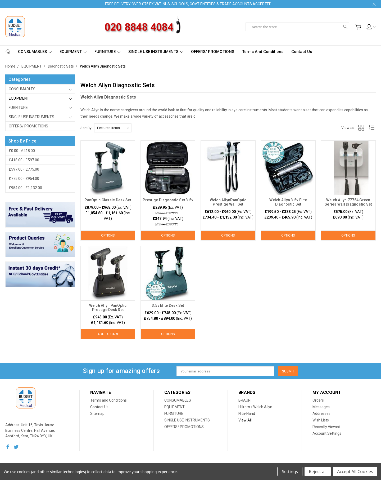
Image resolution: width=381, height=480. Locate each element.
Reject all (317, 471)
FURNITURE (107, 51)
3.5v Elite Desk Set (168, 305)
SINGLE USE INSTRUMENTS (155, 51)
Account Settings (326, 433)
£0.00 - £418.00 (22, 151)
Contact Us (301, 51)
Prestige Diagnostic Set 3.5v (168, 200)
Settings (290, 471)
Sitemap (97, 413)
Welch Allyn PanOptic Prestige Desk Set (108, 307)
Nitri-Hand (246, 413)
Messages (321, 407)
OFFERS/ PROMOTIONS (212, 51)
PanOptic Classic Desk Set (107, 200)
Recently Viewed (326, 427)
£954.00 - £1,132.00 (25, 188)
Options (108, 235)
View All (245, 420)
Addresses (321, 413)
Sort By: (86, 128)
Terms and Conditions (262, 51)
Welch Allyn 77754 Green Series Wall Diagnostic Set (348, 202)
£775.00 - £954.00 (24, 178)
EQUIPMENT (73, 51)
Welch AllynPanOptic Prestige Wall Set (228, 202)
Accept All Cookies (355, 471)
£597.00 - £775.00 (24, 169)
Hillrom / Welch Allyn (255, 407)
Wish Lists (320, 420)
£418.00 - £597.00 (24, 160)
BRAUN (244, 400)
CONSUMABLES (35, 51)
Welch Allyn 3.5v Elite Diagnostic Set (288, 202)
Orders (318, 400)
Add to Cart (108, 334)
